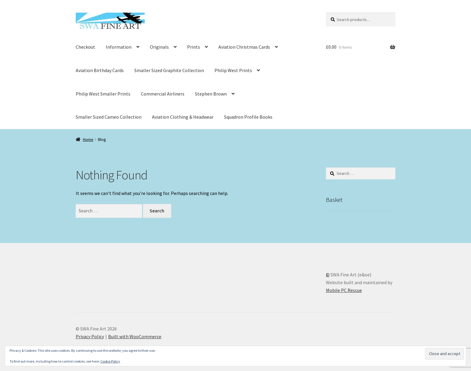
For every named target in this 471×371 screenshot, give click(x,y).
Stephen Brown (211, 94)
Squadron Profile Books (248, 117)
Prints (193, 47)
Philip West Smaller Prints (103, 94)
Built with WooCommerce (134, 336)
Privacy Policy (90, 336)
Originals (159, 47)
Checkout (85, 47)
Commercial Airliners (162, 94)
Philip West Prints (233, 70)
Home (88, 139)
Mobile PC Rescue (344, 290)
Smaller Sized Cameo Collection (108, 117)
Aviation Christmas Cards (244, 47)
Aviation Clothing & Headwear (183, 117)
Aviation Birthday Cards (100, 70)
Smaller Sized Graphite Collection (169, 70)
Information (119, 47)
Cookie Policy (110, 361)
